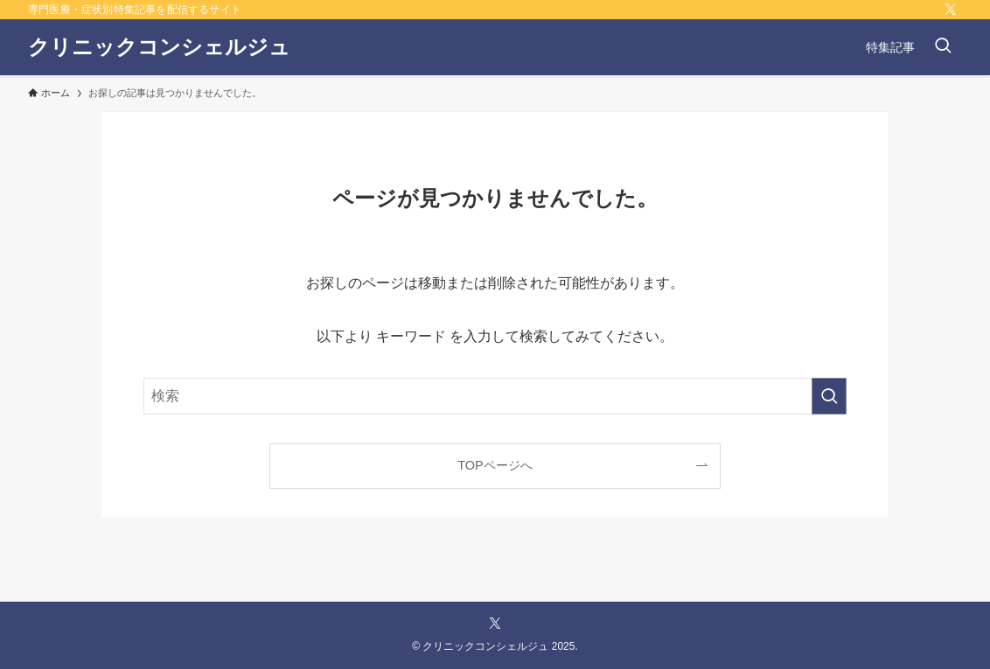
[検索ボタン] (943, 47)
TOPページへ (494, 465)
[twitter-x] (950, 9)
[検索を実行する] (829, 396)
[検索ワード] (495, 396)
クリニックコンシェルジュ (159, 47)
